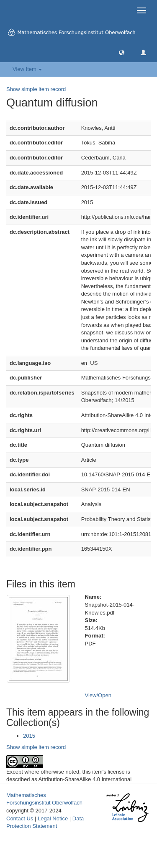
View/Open (98, 695)
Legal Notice (53, 818)
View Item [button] (27, 69)
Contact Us (19, 818)
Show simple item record (36, 89)
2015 (29, 736)
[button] (121, 52)
